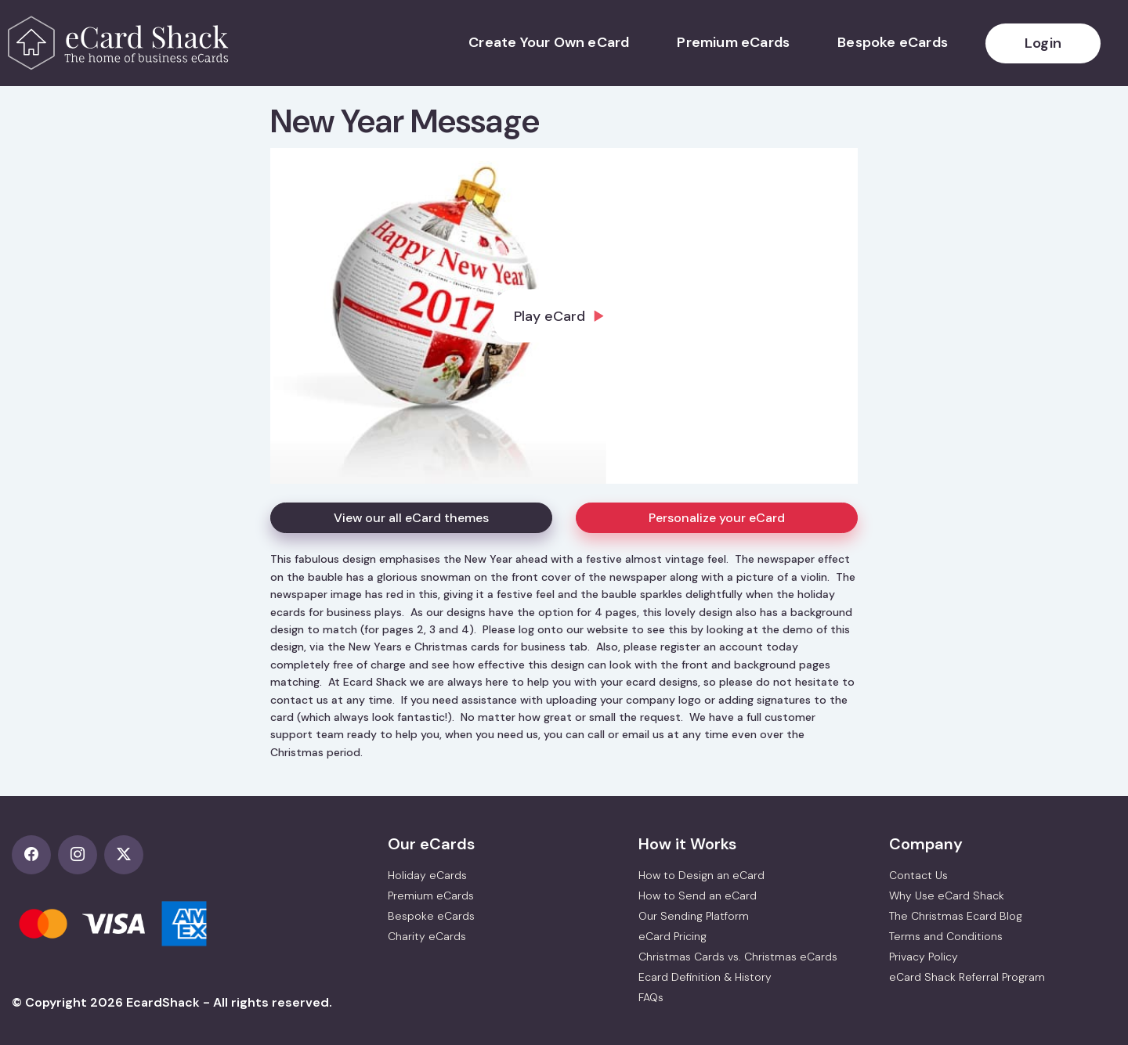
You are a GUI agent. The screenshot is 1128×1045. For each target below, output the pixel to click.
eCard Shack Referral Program (967, 977)
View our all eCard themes (411, 518)
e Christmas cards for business (485, 647)
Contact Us (918, 875)
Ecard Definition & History (705, 977)
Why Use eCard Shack (946, 895)
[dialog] (564, 316)
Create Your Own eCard (548, 42)
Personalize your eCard (717, 518)
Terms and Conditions (946, 936)
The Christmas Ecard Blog (955, 916)
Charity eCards (427, 936)
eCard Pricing (672, 936)
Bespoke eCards (892, 42)
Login (1043, 43)
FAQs (650, 997)
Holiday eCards (427, 875)
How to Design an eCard (701, 875)
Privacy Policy (923, 957)
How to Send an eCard (697, 895)
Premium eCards (733, 42)
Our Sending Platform (693, 916)
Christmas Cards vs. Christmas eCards (737, 957)
